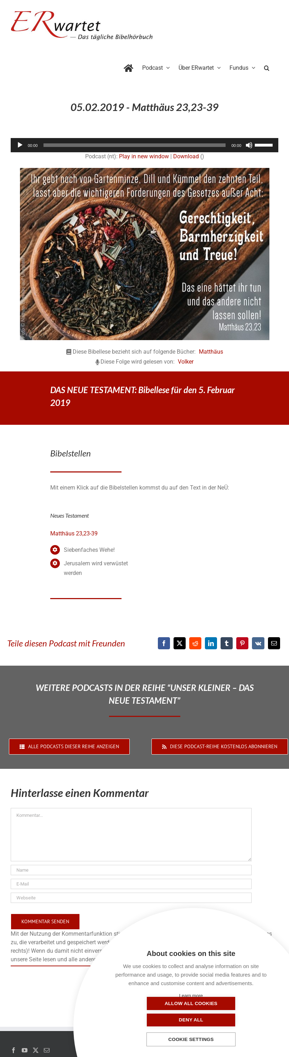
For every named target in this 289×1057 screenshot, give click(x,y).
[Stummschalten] (249, 145)
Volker (185, 361)
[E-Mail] (274, 643)
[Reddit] (195, 643)
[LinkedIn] (211, 643)
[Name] (131, 870)
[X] (179, 643)
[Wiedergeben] (20, 145)
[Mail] (47, 1050)
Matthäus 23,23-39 (74, 533)
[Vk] (258, 643)
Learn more (191, 995)
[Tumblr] (226, 643)
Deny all (227, 1019)
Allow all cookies (155, 1019)
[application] (144, 145)
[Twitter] (35, 1050)
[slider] (134, 145)
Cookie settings (191, 1039)
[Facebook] (164, 643)
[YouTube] (24, 1050)
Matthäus (211, 351)
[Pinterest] (242, 643)
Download (186, 156)
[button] (266, 66)
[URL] (131, 898)
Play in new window (144, 156)
